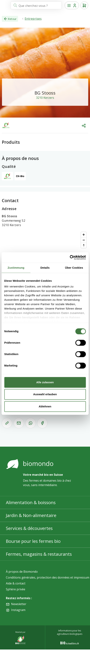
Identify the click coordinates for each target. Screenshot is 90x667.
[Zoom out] (83, 240)
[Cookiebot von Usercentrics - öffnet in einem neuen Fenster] (70, 257)
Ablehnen (45, 406)
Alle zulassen (45, 382)
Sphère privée (15, 589)
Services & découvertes (29, 528)
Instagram (18, 610)
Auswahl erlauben (45, 394)
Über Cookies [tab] (74, 267)
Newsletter (18, 604)
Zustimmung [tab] (16, 267)
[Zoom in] (83, 234)
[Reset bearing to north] (83, 245)
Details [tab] (45, 267)
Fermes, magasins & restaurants (39, 554)
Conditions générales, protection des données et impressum (47, 577)
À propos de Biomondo (22, 572)
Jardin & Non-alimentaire (31, 515)
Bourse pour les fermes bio (33, 541)
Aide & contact (15, 583)
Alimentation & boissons (31, 502)
